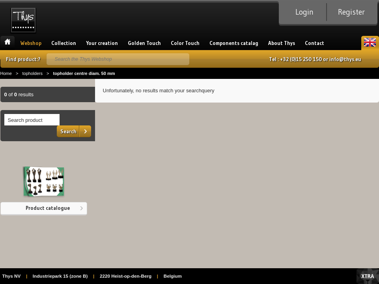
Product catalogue (48, 208)
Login (304, 12)
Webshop (31, 43)
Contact (314, 43)
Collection (63, 43)
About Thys (281, 43)
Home (7, 43)
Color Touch (185, 43)
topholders (32, 73)
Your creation (102, 43)
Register (351, 12)
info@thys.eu (345, 59)
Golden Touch (144, 43)
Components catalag (233, 43)
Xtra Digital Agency (368, 276)
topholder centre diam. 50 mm (84, 73)
